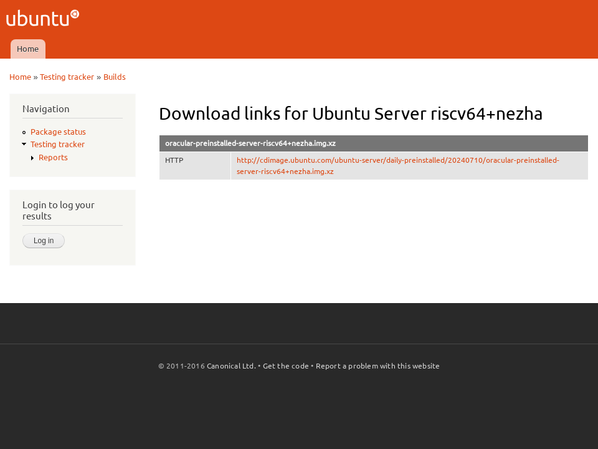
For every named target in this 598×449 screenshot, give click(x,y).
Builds (114, 76)
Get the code (286, 366)
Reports (53, 157)
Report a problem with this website (378, 366)
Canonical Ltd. (231, 366)
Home (28, 48)
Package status (58, 131)
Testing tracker (67, 76)
